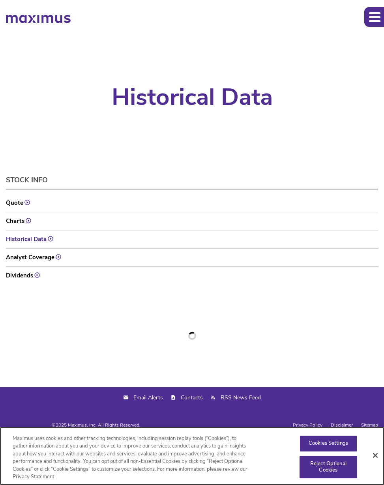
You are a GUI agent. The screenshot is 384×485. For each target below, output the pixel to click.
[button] (374, 17)
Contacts (192, 397)
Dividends (19, 275)
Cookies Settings (328, 443)
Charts (15, 221)
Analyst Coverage (30, 257)
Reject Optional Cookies (328, 467)
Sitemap (369, 425)
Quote (14, 203)
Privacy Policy (307, 425)
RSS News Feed (241, 397)
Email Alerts (148, 397)
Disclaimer (342, 425)
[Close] (375, 455)
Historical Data (26, 239)
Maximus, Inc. (82, 425)
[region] (192, 456)
